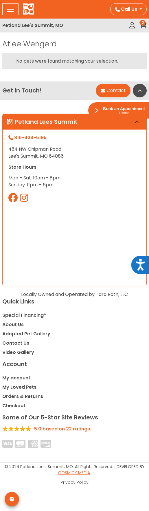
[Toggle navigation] (10, 9)
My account (16, 377)
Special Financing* (24, 315)
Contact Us (15, 343)
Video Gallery (18, 352)
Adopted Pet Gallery (26, 333)
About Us (13, 324)
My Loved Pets (19, 387)
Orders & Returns (22, 396)
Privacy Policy (75, 482)
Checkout (13, 405)
